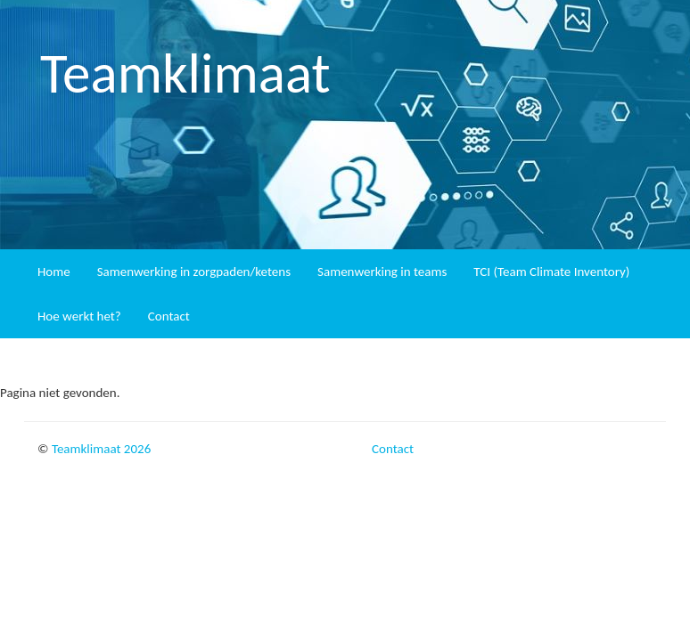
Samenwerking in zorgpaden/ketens (194, 272)
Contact (169, 316)
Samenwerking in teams (382, 272)
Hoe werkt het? (79, 316)
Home (53, 272)
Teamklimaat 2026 (101, 449)
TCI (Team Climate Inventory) (551, 272)
